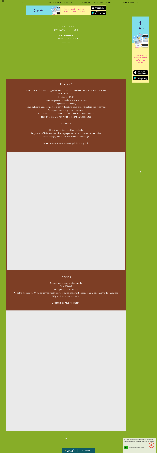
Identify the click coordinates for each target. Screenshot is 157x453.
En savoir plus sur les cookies (136, 447)
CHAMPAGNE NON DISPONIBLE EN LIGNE (96, 3)
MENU (24, 3)
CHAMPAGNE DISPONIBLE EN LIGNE (60, 3)
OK (126, 447)
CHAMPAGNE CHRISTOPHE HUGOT (133, 3)
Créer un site (85, 450)
